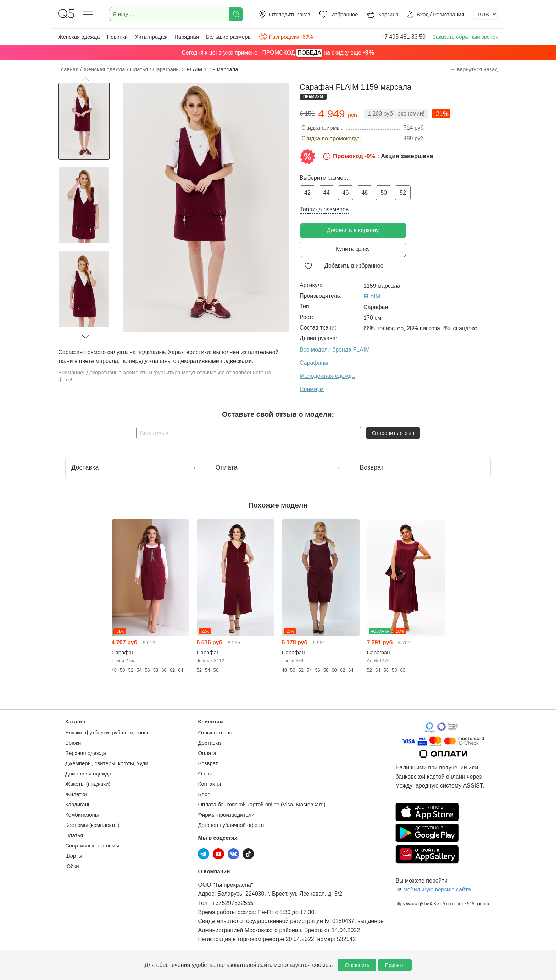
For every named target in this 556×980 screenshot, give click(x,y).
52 (403, 193)
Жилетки (76, 794)
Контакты (209, 784)
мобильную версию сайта (437, 889)
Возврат (208, 763)
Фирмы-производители (226, 815)
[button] (85, 79)
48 (364, 193)
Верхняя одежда (85, 753)
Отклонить (357, 965)
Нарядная (186, 37)
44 (326, 193)
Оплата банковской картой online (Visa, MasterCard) (261, 804)
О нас (205, 774)
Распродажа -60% (285, 36)
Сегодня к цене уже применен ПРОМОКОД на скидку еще (278, 53)
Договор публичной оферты (232, 825)
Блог (203, 794)
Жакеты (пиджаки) (87, 784)
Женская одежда (79, 37)
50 (383, 193)
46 (346, 193)
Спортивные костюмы (92, 845)
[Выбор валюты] (485, 14)
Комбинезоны (82, 815)
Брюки (73, 743)
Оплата (207, 753)
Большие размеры (229, 37)
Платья (74, 835)
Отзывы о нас (215, 732)
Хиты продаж (151, 37)
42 (307, 193)
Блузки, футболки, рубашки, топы (106, 732)
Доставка (209, 743)
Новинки (117, 37)
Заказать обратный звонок (465, 37)
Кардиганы (78, 804)
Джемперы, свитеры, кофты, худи (106, 763)
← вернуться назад (474, 69)
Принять (395, 965)
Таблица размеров (324, 209)
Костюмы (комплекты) (92, 825)
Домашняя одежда (88, 774)
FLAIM (371, 296)
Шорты (73, 856)
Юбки (72, 866)
